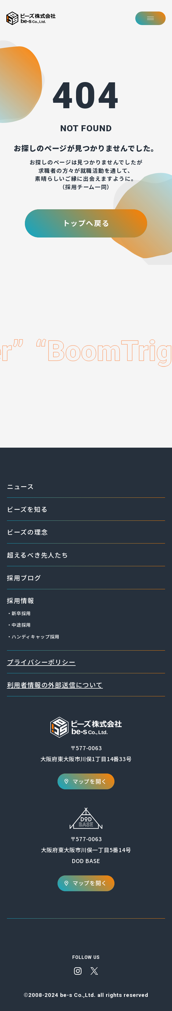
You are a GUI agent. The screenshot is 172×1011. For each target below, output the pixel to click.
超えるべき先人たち (38, 554)
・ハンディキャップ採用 (33, 636)
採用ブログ (24, 577)
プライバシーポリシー (41, 661)
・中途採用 (19, 625)
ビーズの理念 (27, 531)
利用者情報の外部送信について (55, 684)
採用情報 (20, 600)
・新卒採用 (19, 613)
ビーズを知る (27, 509)
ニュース (20, 486)
